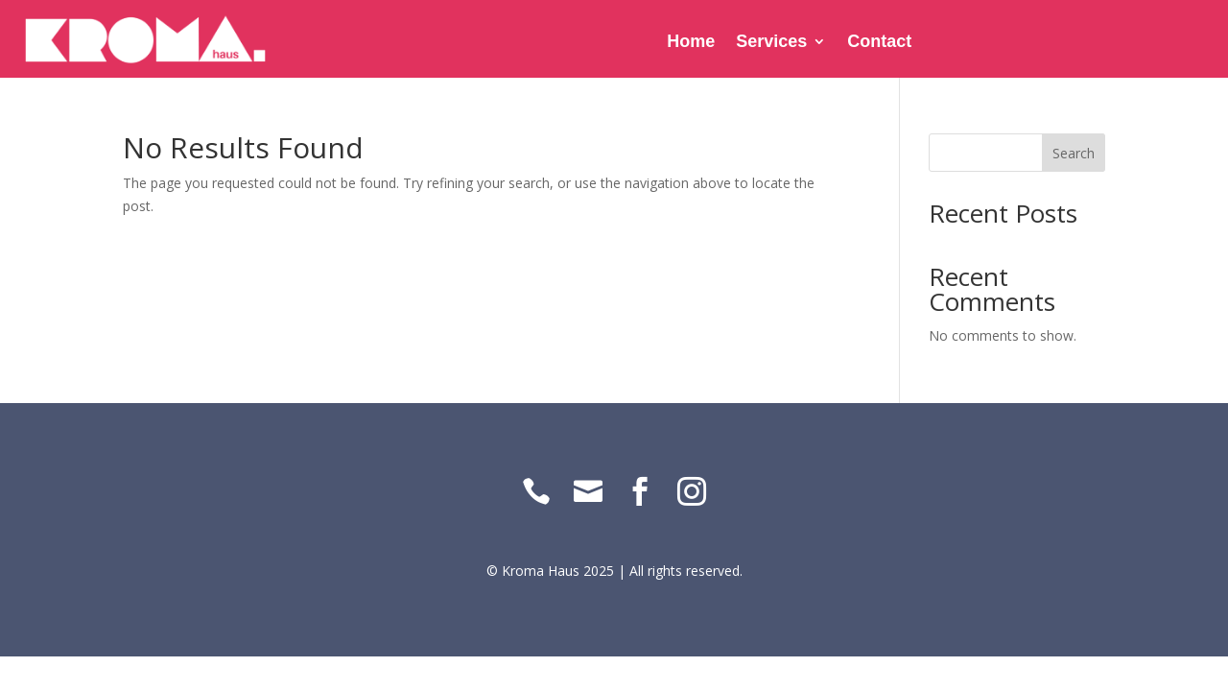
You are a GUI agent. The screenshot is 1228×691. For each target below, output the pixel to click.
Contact (879, 43)
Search (1073, 153)
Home (691, 43)
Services (771, 43)
